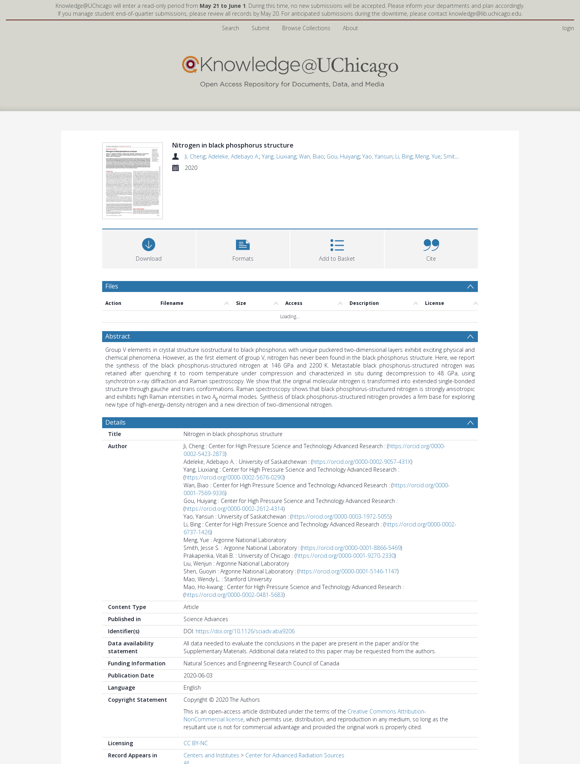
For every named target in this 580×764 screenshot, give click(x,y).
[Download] (149, 250)
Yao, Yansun (377, 156)
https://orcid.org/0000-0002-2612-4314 (234, 511)
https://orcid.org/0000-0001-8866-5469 (351, 550)
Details (115, 424)
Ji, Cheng (195, 156)
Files (111, 288)
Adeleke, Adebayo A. (233, 156)
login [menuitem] (568, 28)
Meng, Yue (428, 156)
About (350, 28)
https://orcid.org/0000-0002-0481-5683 (234, 597)
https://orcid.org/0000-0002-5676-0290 (234, 479)
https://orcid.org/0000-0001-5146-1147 (348, 573)
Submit (261, 28)
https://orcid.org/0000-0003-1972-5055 (341, 519)
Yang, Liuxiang (279, 156)
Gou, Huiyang (343, 156)
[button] (243, 250)
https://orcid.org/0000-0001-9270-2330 (345, 558)
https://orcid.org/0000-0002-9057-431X (361, 464)
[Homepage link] (290, 70)
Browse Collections (306, 28)
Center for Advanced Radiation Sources (294, 757)
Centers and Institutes (211, 757)
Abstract (117, 338)
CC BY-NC (196, 745)
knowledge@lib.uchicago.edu (485, 13)
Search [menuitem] (230, 28)
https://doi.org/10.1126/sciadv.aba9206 (245, 633)
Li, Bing (403, 156)
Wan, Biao (311, 156)
